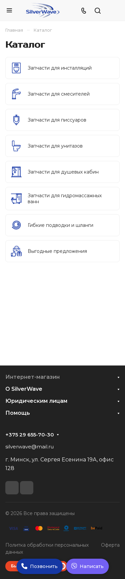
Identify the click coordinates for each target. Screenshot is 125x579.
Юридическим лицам (36, 401)
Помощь (17, 413)
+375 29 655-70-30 (29, 435)
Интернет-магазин (32, 377)
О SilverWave (23, 389)
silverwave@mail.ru (29, 446)
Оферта (110, 545)
